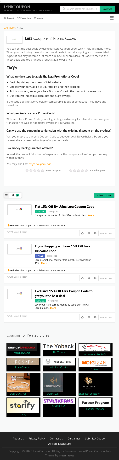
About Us (18, 438)
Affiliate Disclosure (59, 443)
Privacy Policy (37, 438)
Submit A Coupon (95, 438)
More (91, 215)
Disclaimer (74, 438)
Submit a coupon (104, 195)
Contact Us (56, 438)
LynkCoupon (17, 7)
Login (38, 17)
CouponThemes (66, 455)
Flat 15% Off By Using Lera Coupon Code (65, 206)
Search (107, 8)
